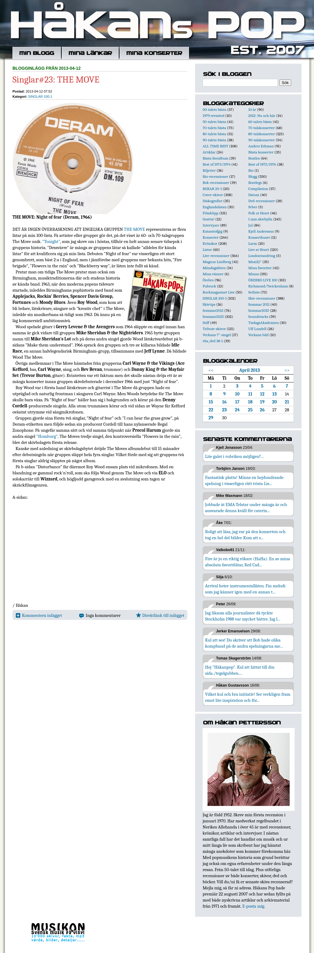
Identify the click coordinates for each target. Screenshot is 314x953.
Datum (253, 194)
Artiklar (209, 152)
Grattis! (209, 219)
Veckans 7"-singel (217, 334)
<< (211, 370)
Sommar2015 (258, 310)
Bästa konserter (261, 152)
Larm (252, 243)
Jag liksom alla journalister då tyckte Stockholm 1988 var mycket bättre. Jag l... (242, 616)
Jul (250, 225)
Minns (253, 274)
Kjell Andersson (261, 231)
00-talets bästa (214, 109)
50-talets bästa (214, 121)
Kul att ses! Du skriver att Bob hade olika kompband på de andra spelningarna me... (244, 643)
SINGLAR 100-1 (40, 96)
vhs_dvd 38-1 (213, 341)
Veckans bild (258, 334)
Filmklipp (210, 213)
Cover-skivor (213, 194)
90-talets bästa (214, 140)
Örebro (208, 280)
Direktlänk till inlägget (160, 615)
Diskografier (212, 201)
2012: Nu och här (261, 115)
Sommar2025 (213, 316)
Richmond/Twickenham (268, 286)
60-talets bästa (260, 121)
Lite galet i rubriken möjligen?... (234, 456)
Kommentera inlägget (39, 615)
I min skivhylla (260, 219)
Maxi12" (255, 261)
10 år (252, 109)
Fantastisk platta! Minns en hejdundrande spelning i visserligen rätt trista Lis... (244, 480)
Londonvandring (261, 255)
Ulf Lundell (257, 328)
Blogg (252, 176)
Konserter (210, 237)
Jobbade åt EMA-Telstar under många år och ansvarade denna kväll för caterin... (246, 507)
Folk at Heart (258, 213)
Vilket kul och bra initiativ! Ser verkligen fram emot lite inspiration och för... (248, 697)
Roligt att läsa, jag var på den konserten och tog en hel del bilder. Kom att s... (245, 534)
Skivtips (209, 304)
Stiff (206, 322)
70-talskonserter (261, 127)
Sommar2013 (213, 310)
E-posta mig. (253, 906)
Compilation (258, 188)
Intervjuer (211, 225)
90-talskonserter (261, 140)
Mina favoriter (260, 268)
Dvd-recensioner (261, 201)
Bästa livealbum (215, 158)
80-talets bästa (214, 134)
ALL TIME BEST (215, 146)
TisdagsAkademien (263, 322)
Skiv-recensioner (261, 298)
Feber (252, 207)
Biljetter (209, 170)
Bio (250, 170)
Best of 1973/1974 (216, 164)
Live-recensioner (216, 255)
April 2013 (249, 370)
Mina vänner (213, 274)
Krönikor (210, 243)
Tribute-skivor (214, 328)
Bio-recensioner (215, 176)
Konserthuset (259, 237)
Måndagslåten (214, 268)
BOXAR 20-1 (212, 188)
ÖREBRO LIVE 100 (262, 280)
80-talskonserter (261, 134)
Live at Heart (258, 249)
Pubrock (209, 286)
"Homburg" (47, 436)
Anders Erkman (261, 146)
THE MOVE (134, 229)
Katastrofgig (212, 231)
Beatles (254, 158)
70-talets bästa (214, 127)
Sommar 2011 (259, 304)
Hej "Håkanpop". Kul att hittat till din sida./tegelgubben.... (239, 670)
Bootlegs (255, 182)
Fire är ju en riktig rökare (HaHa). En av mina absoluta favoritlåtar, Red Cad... (247, 562)
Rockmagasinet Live (219, 292)
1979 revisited (214, 115)
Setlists (254, 292)
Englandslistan (215, 207)
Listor (207, 249)
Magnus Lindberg (217, 261)
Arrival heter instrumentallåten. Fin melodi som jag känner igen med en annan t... (245, 589)
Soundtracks (258, 316)
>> (287, 370)
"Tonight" (51, 241)
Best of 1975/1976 (262, 164)
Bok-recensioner (216, 182)
